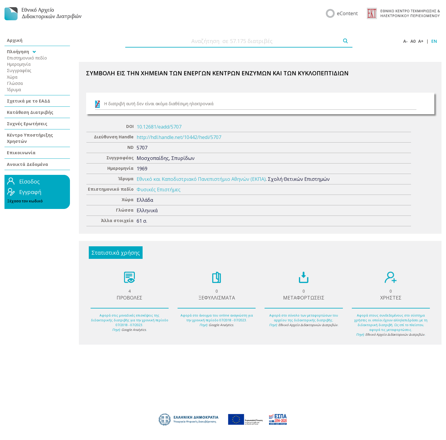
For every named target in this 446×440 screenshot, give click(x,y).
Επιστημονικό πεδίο (27, 58)
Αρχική (14, 40)
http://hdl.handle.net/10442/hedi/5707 (179, 137)
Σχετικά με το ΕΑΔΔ (28, 101)
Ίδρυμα (14, 89)
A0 (413, 41)
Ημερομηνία (18, 64)
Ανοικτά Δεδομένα (27, 164)
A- (405, 41)
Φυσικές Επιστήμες (159, 189)
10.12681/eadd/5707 (159, 126)
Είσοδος (29, 181)
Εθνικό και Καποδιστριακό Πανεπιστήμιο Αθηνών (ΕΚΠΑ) (201, 179)
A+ (421, 41)
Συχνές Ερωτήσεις (27, 123)
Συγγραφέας (19, 70)
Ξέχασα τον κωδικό (25, 201)
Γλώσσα (15, 83)
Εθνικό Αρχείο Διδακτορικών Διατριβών (307, 325)
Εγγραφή (30, 191)
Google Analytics (133, 330)
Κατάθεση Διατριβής (30, 112)
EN (434, 41)
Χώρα (12, 77)
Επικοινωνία (21, 152)
